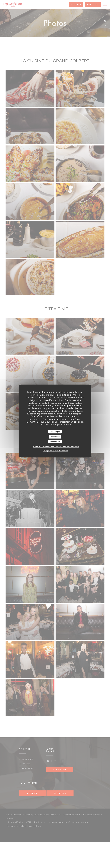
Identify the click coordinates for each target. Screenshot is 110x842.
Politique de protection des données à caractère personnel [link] (56, 447)
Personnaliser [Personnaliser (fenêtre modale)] (55, 442)
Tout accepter (55, 432)
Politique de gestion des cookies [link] (55, 451)
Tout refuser (55, 437)
